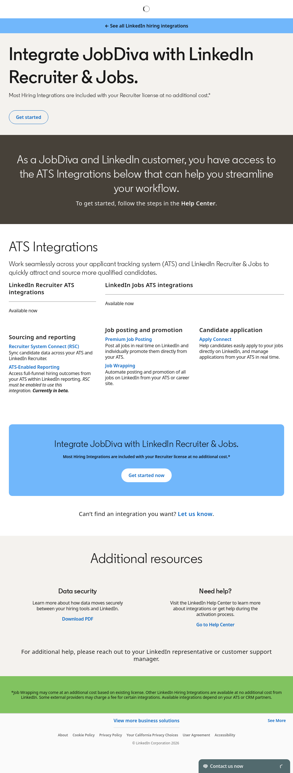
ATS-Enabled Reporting (34, 367)
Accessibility (225, 735)
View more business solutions (146, 720)
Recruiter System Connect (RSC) (44, 346)
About (63, 735)
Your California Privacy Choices (152, 735)
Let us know (195, 514)
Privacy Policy (110, 735)
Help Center (198, 203)
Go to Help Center (215, 624)
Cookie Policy (84, 735)
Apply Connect (215, 339)
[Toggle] (281, 766)
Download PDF (77, 619)
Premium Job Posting (128, 339)
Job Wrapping (120, 365)
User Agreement (196, 735)
